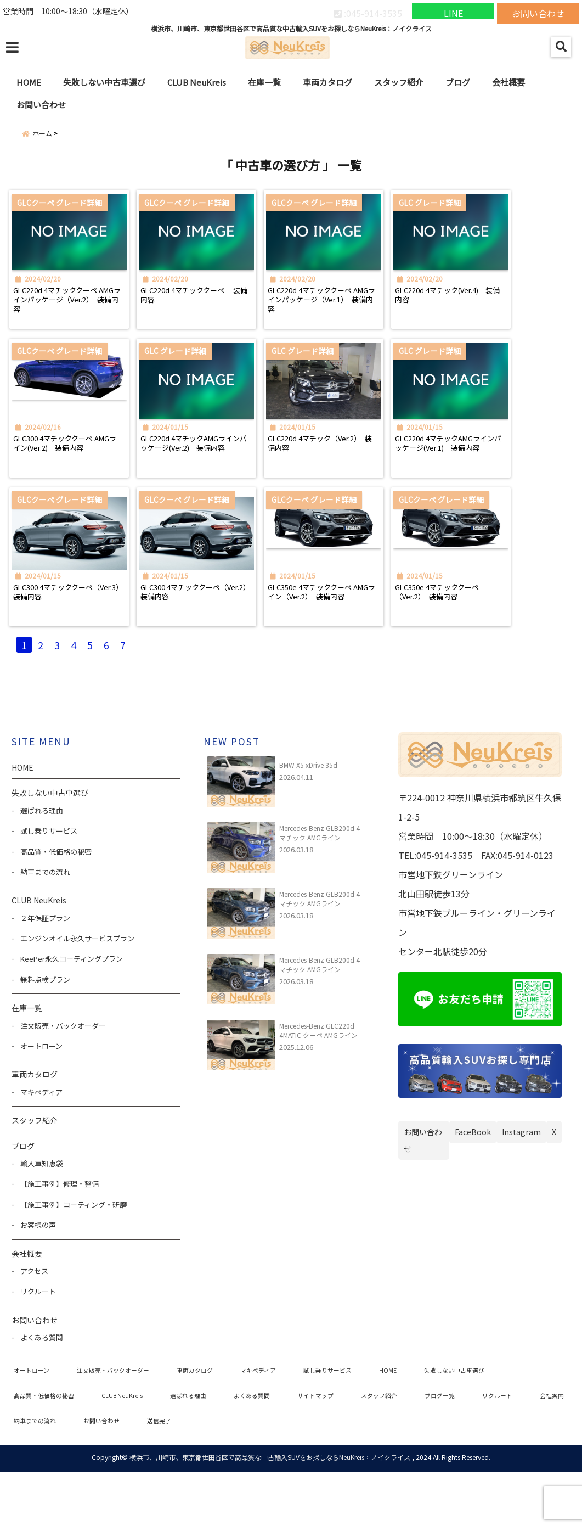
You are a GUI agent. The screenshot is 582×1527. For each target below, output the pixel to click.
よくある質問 (41, 1387)
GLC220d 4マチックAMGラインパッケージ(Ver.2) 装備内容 (217, 475)
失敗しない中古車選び (104, 82)
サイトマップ (351, 1447)
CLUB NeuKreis (196, 82)
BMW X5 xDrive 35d (308, 814)
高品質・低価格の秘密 (56, 901)
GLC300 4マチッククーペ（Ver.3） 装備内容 (70, 630)
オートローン (41, 1095)
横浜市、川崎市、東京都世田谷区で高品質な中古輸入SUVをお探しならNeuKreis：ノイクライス (269, 1512)
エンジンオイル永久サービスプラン (77, 988)
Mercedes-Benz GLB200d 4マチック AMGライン (319, 882)
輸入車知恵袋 (41, 1213)
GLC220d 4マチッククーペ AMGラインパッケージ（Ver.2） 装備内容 (73, 314)
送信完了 (294, 1475)
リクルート (38, 1341)
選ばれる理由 (41, 860)
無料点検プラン (45, 1029)
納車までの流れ (45, 921)
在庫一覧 (264, 82)
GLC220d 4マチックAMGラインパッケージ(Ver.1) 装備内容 (503, 475)
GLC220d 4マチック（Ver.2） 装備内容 (346, 469)
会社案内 (91, 1475)
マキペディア (41, 1141)
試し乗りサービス (48, 880)
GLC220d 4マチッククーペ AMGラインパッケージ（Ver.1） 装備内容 (359, 314)
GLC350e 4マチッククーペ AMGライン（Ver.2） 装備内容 (359, 636)
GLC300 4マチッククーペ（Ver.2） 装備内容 (213, 630)
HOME (28, 82)
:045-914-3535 (368, 11)
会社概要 (508, 82)
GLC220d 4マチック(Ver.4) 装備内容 (506, 309)
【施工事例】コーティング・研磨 (73, 1254)
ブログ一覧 (488, 1447)
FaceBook (473, 1180)
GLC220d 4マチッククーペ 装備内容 (216, 309)
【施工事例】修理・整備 (59, 1233)
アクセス (34, 1320)
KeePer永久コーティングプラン (71, 1008)
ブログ (457, 82)
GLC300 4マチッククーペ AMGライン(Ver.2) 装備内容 (74, 475)
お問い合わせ (538, 11)
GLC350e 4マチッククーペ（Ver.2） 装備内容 (501, 630)
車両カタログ (327, 82)
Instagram (521, 1180)
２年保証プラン (45, 967)
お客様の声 (38, 1274)
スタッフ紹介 (398, 82)
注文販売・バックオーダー (63, 1075)
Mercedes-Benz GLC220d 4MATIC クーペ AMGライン (318, 1079)
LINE (453, 11)
